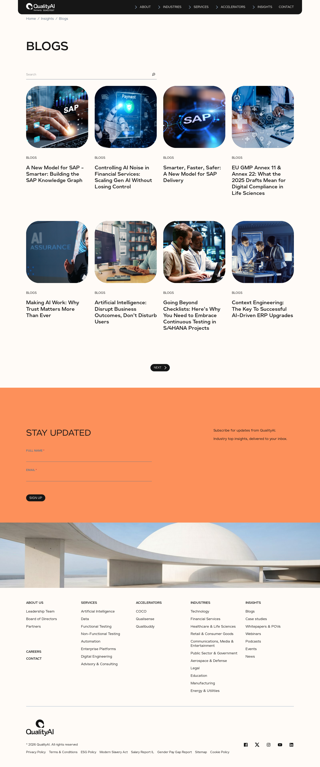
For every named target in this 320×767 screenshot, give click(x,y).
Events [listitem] (251, 649)
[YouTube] (280, 744)
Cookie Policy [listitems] (219, 752)
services (201, 7)
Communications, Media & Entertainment (212, 643)
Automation (90, 641)
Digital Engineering (96, 656)
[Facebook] (245, 744)
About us (34, 603)
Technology (200, 611)
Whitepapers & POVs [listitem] (263, 627)
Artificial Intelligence (98, 611)
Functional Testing (96, 626)
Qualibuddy (145, 626)
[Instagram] (268, 744)
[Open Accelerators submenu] (217, 7)
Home (31, 19)
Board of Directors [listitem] (41, 619)
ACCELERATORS (149, 603)
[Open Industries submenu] (159, 7)
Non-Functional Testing (100, 634)
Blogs (63, 19)
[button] (142, 7)
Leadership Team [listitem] (40, 611)
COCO (141, 611)
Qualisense (145, 619)
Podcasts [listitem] (253, 641)
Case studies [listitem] (256, 619)
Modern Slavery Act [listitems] (114, 752)
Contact (286, 7)
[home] (40, 7)
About (145, 7)
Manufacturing (203, 683)
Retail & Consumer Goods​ (212, 634)
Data (85, 619)
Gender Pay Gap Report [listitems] (174, 752)
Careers (33, 652)
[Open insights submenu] (254, 7)
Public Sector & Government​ (214, 653)
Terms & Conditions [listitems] (63, 752)
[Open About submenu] (136, 7)
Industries (172, 7)
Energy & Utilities (205, 691)
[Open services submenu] (190, 7)
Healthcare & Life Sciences (213, 626)
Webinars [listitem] (253, 634)
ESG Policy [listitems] (88, 752)
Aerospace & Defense (209, 661)
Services (89, 603)
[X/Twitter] (257, 744)
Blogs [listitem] (250, 611)
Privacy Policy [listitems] (36, 752)
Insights (253, 603)
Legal (195, 668)
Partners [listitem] (33, 627)
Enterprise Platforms (98, 649)
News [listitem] (250, 657)
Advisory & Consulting (99, 664)
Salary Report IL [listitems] (142, 752)
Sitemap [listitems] (201, 752)
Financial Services (205, 619)
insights (265, 7)
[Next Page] (160, 367)
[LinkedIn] (291, 744)
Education (199, 676)
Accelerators (233, 7)
